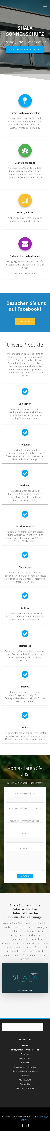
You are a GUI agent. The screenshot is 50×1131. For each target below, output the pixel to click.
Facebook (25, 321)
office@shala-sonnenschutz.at (25, 1049)
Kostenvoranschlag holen (25, 49)
